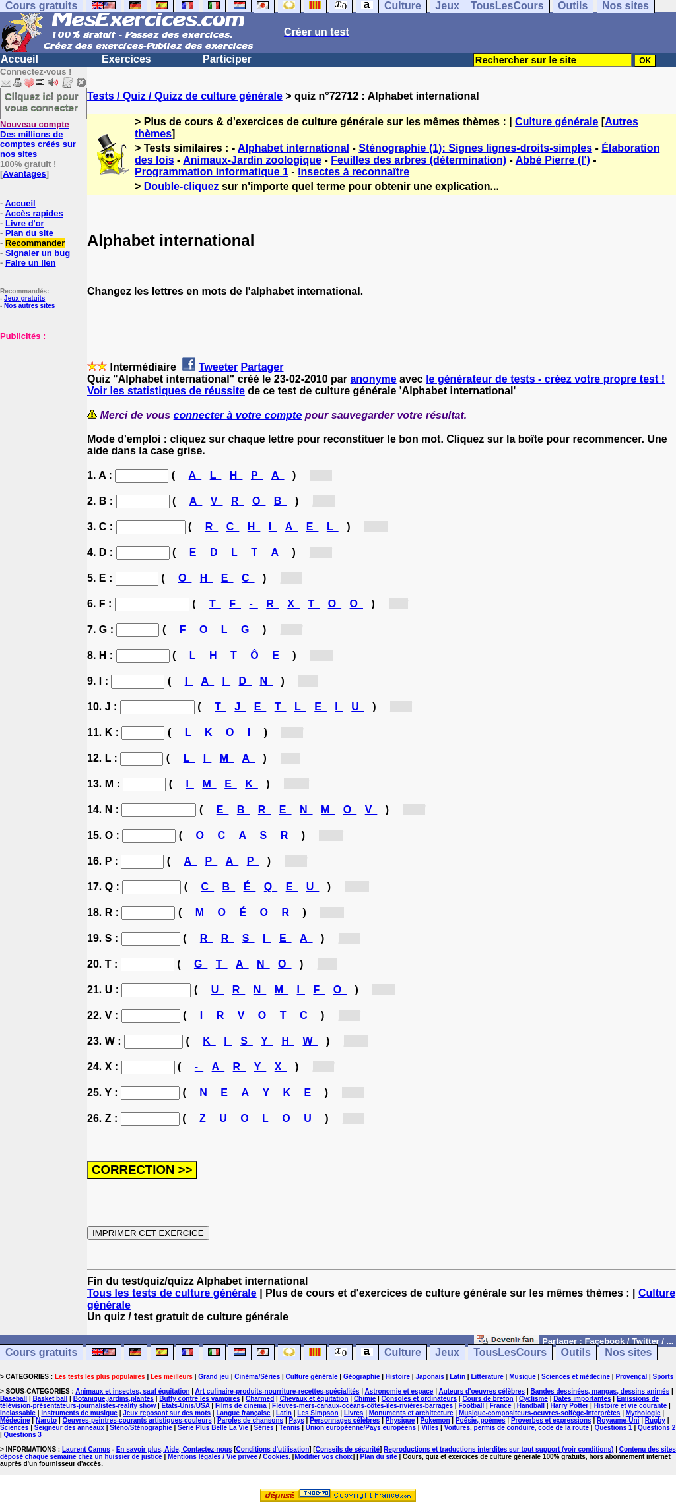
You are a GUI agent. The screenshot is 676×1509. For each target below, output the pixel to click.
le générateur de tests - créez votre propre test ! (545, 379)
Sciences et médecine (575, 1376)
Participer (227, 59)
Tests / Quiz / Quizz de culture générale (185, 96)
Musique (522, 1376)
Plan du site (29, 233)
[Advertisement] (39, 407)
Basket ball (50, 1398)
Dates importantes (582, 1398)
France (501, 1405)
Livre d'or (24, 223)
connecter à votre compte (238, 415)
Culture (402, 1352)
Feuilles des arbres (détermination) (418, 160)
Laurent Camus (86, 1449)
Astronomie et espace (398, 1391)
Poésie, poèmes (481, 1420)
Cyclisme (533, 1398)
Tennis (289, 1427)
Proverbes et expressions (551, 1420)
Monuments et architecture (411, 1413)
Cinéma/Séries (257, 1376)
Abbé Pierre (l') (553, 160)
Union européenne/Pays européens (361, 1427)
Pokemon (435, 1420)
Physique (400, 1420)
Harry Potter (569, 1405)
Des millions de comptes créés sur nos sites (38, 139)
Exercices (126, 59)
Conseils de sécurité (348, 1449)
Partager (262, 367)
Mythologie (643, 1413)
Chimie (365, 1398)
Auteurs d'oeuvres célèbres (481, 1391)
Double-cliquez (181, 186)
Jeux (447, 1352)
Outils (576, 1352)
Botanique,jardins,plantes (113, 1398)
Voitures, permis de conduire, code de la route (516, 1427)
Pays (296, 1420)
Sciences (14, 1427)
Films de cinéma (241, 1405)
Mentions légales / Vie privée (212, 1456)
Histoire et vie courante (630, 1405)
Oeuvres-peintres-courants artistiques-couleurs (137, 1420)
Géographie (361, 1376)
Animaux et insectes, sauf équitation (132, 1391)
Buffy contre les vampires (199, 1398)
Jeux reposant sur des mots (167, 1413)
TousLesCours (510, 1352)
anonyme (373, 379)
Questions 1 (613, 1427)
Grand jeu (213, 1376)
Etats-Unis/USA (186, 1405)
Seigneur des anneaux (69, 1427)
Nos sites (628, 1352)
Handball (531, 1405)
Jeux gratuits (24, 298)
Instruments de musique (79, 1413)
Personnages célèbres (345, 1420)
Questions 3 (23, 1434)
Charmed (260, 1398)
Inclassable (18, 1413)
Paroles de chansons (250, 1420)
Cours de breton (487, 1398)
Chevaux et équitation (314, 1398)
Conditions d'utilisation (273, 1449)
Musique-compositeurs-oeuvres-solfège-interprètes (540, 1413)
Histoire (398, 1376)
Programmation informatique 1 (211, 171)
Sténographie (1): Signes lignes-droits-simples (475, 148)
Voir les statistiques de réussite (166, 390)
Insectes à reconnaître (353, 171)
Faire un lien (30, 263)
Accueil (19, 59)
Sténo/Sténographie (141, 1427)
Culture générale (556, 121)
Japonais (429, 1376)
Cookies (275, 1456)
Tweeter (218, 367)
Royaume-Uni (618, 1420)
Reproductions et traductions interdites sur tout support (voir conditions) (498, 1449)
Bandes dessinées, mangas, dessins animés (600, 1391)
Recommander (35, 243)
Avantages (24, 174)
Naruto (46, 1420)
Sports (663, 1376)
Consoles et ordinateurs (419, 1398)
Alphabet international (293, 148)
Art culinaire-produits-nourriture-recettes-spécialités (277, 1391)
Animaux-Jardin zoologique (252, 160)
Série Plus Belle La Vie (213, 1427)
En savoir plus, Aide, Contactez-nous (174, 1449)
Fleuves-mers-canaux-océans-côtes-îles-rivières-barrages (362, 1405)
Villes (429, 1427)
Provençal (631, 1376)
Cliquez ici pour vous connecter (42, 101)
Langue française (243, 1413)
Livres (353, 1413)
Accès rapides (34, 213)
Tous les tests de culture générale (172, 1293)
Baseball (13, 1398)
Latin (457, 1376)
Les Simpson (317, 1413)
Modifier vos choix (323, 1456)
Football (471, 1405)
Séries (264, 1427)
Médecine (15, 1420)
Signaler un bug (37, 253)
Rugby (655, 1420)
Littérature (487, 1376)
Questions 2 (656, 1427)
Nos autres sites (29, 305)
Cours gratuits (41, 1352)
